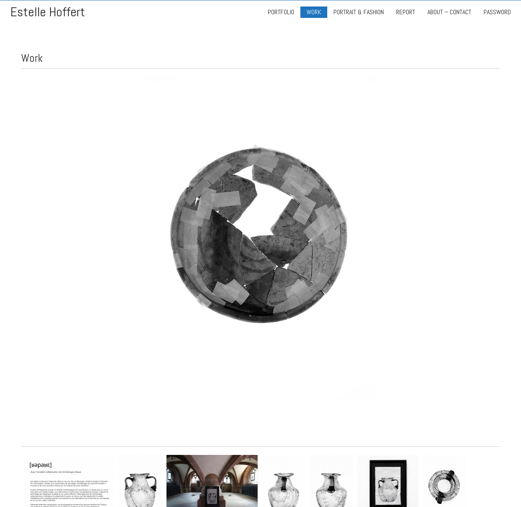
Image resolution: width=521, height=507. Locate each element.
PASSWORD (497, 12)
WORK (313, 12)
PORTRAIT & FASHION (358, 12)
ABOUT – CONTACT (449, 12)
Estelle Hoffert (47, 12)
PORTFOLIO (281, 12)
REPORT (405, 12)
